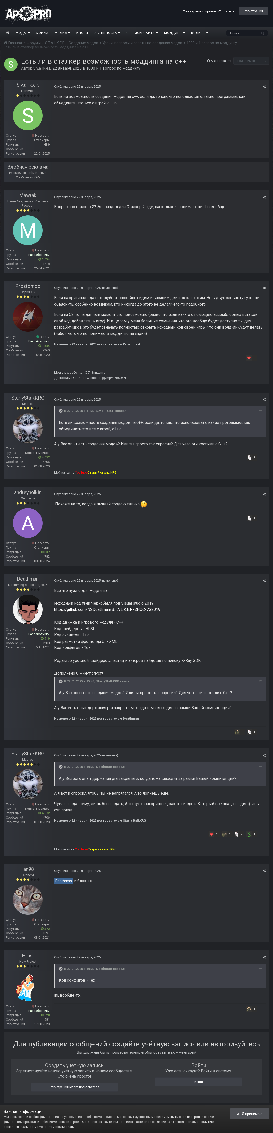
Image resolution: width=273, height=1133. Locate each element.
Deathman (28, 579)
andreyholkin (27, 492)
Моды (23, 33)
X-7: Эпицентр (95, 372)
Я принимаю (249, 1114)
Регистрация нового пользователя (74, 1087)
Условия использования (57, 1127)
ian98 (28, 869)
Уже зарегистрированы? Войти (208, 11)
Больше (199, 33)
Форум (42, 33)
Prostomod (27, 286)
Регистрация (253, 11)
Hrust (28, 956)
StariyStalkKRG (27, 398)
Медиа (62, 33)
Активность (107, 33)
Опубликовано (77, 86)
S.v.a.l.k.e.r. (42, 68)
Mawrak (27, 195)
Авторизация (221, 61)
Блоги (82, 33)
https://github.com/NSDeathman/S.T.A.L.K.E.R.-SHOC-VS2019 (107, 609)
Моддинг (174, 33)
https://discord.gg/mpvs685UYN (102, 378)
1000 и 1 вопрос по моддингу (113, 68)
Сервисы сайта (142, 33)
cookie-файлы (39, 1117)
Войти (198, 1082)
